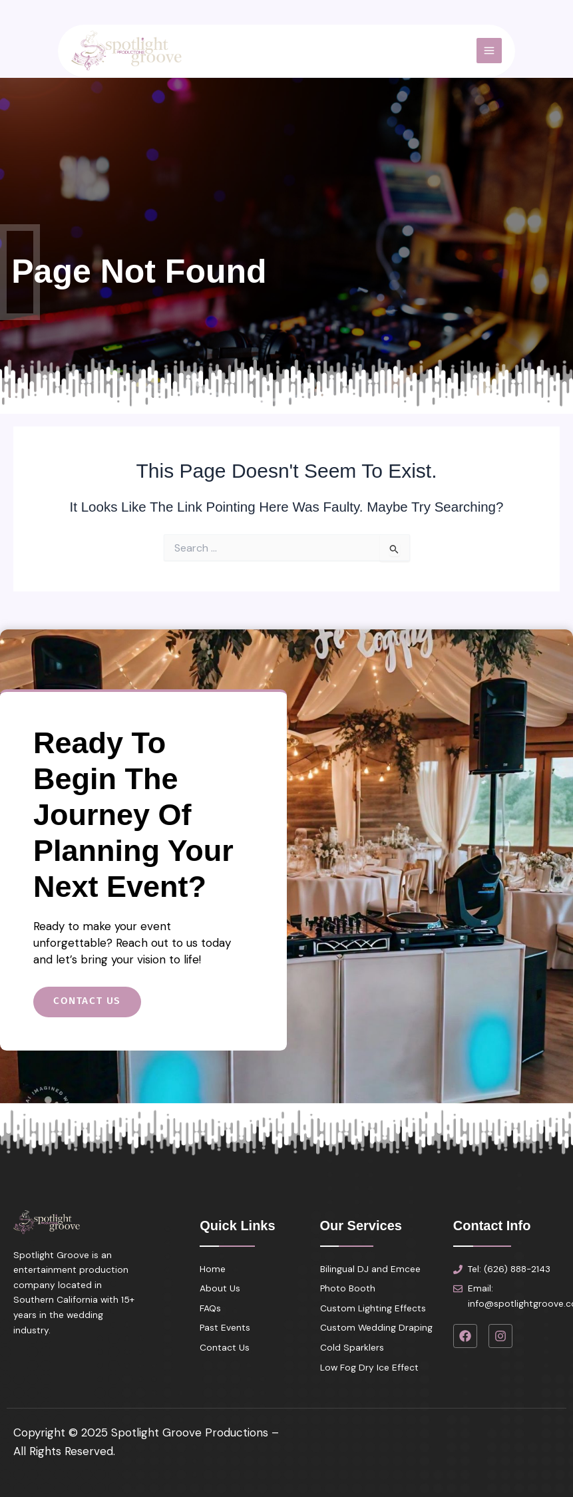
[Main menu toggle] (467, 56)
